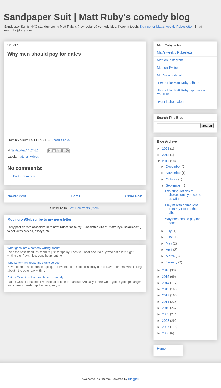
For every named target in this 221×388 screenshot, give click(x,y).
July (169, 231)
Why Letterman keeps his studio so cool (33, 262)
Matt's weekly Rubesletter (175, 52)
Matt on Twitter (167, 67)
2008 (166, 320)
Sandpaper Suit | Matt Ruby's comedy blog (97, 17)
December (173, 166)
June (170, 237)
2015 (166, 276)
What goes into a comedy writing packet (33, 248)
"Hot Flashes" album (171, 102)
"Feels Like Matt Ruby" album (178, 83)
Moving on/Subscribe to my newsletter (39, 219)
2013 (166, 289)
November (173, 173)
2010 (166, 308)
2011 (166, 302)
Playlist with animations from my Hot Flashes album (181, 209)
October (172, 179)
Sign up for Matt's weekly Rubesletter (166, 26)
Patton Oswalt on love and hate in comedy (35, 277)
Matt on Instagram (170, 60)
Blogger (133, 379)
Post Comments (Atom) (83, 208)
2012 (166, 295)
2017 (166, 161)
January (172, 262)
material (23, 156)
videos (34, 156)
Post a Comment (24, 176)
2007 (166, 327)
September (174, 185)
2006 (166, 333)
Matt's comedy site (170, 75)
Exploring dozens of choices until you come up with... (183, 195)
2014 (166, 283)
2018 (166, 155)
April (169, 249)
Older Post (133, 196)
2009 (166, 314)
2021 (166, 148)
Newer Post (16, 196)
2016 (166, 270)
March (171, 256)
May (169, 243)
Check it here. (60, 140)
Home (76, 196)
